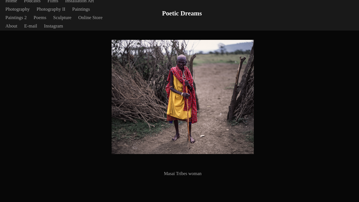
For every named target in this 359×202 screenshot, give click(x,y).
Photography (17, 9)
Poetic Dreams (182, 13)
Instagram (53, 26)
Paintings (81, 9)
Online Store (90, 17)
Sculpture (62, 17)
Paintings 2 (16, 17)
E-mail (30, 26)
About (11, 26)
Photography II (51, 9)
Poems (40, 17)
